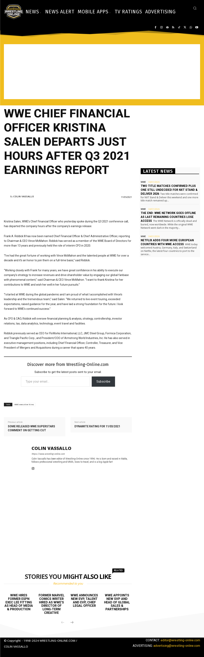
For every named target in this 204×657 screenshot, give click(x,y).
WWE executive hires (24, 405)
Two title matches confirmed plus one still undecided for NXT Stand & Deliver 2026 (168, 189)
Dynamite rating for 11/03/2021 (97, 426)
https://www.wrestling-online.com (48, 454)
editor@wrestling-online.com (180, 640)
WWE (143, 182)
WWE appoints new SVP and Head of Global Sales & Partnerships (117, 602)
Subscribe (103, 381)
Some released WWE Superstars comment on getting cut (31, 428)
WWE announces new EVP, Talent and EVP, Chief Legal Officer (84, 600)
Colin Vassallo (23, 196)
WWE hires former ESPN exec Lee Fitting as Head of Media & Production (19, 602)
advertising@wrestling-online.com (176, 646)
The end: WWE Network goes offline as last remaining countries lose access (170, 216)
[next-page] (72, 622)
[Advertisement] (102, 71)
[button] (194, 8)
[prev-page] (63, 622)
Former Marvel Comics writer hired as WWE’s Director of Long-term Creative (51, 603)
